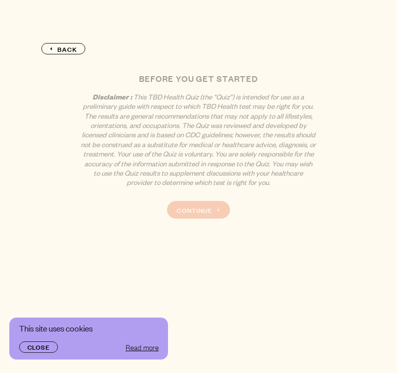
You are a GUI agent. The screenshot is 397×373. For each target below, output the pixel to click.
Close (38, 346)
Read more (142, 347)
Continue (198, 210)
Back (63, 49)
